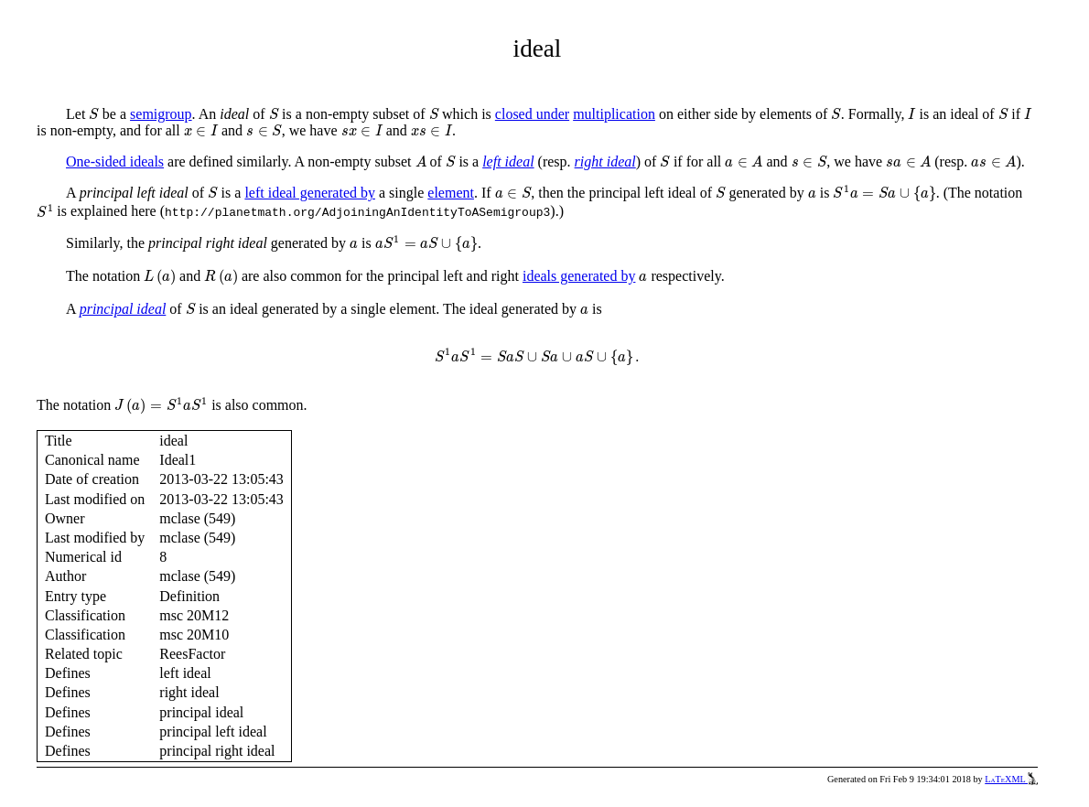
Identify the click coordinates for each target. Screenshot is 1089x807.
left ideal (508, 161)
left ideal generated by (309, 192)
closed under (532, 114)
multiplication (614, 114)
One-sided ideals (115, 161)
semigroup (161, 114)
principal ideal (123, 309)
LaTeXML (1011, 779)
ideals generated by (579, 276)
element (450, 192)
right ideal (605, 161)
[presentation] (94, 114)
